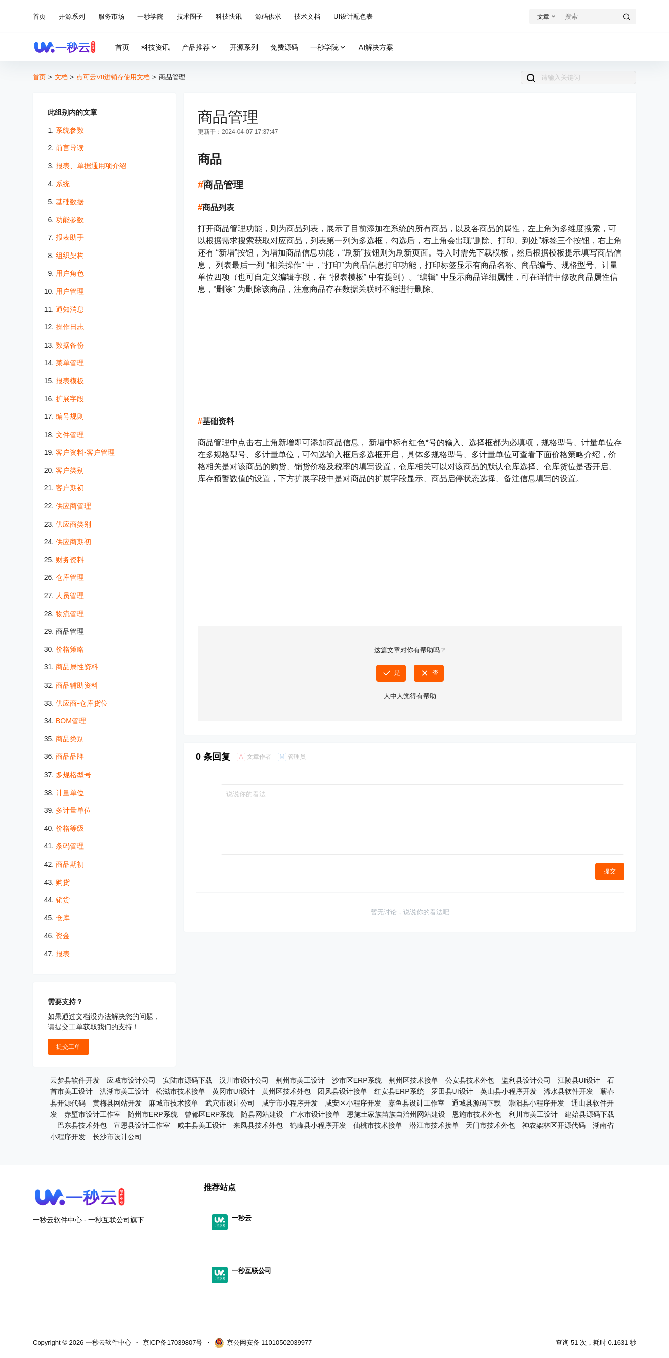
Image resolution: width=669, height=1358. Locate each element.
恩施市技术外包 (476, 1114)
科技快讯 (229, 16)
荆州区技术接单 (413, 1080)
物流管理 (70, 614)
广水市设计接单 (315, 1114)
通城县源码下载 (476, 1103)
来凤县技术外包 (258, 1125)
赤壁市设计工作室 (92, 1114)
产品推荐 (200, 47)
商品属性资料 (77, 667)
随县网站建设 (262, 1114)
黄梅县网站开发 (117, 1103)
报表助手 (70, 237)
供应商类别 (73, 524)
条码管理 (70, 846)
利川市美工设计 (533, 1114)
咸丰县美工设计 (201, 1125)
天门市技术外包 (490, 1125)
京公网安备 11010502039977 (263, 1343)
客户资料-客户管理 (85, 452)
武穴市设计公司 (230, 1103)
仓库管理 (70, 577)
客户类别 (70, 470)
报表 (63, 954)
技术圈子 (190, 16)
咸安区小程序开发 (353, 1103)
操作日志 (70, 327)
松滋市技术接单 (180, 1091)
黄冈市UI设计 (233, 1091)
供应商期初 (73, 542)
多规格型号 (73, 775)
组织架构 (70, 255)
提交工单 (68, 1046)
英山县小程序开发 (508, 1091)
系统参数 (70, 130)
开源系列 (72, 16)
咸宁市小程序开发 (290, 1103)
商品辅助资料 (77, 685)
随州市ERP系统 (153, 1114)
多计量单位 (73, 810)
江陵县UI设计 (579, 1080)
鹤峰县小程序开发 (318, 1125)
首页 (39, 16)
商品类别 (70, 739)
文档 (61, 77)
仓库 (63, 918)
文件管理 (70, 435)
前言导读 (70, 148)
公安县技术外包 (469, 1080)
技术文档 (307, 16)
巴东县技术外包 (82, 1125)
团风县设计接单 (342, 1091)
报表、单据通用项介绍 (91, 166)
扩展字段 (70, 399)
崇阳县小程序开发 (536, 1103)
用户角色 (70, 273)
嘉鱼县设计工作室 (416, 1103)
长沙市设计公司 (117, 1137)
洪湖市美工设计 (124, 1091)
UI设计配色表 (353, 16)
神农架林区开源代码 (554, 1125)
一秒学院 (150, 16)
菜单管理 (70, 363)
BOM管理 (71, 721)
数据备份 (70, 345)
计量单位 (70, 793)
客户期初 (70, 488)
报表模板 (70, 381)
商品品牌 (70, 756)
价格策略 (70, 649)
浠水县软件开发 (568, 1091)
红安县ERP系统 (399, 1091)
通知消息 (70, 309)
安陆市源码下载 (187, 1080)
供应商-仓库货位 (82, 703)
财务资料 (70, 560)
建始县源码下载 (589, 1114)
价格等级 (70, 828)
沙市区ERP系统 (357, 1080)
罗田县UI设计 (452, 1091)
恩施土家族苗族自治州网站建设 (396, 1114)
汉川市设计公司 (244, 1080)
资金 (63, 935)
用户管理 (70, 291)
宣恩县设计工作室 (142, 1125)
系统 (63, 184)
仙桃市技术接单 (377, 1125)
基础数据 (70, 202)
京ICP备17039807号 (173, 1342)
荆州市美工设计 (300, 1080)
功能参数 (70, 220)
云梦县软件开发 (75, 1080)
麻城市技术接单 (173, 1103)
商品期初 (70, 864)
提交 (610, 871)
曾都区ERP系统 (209, 1114)
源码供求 (268, 16)
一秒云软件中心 (107, 1342)
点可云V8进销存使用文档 (113, 77)
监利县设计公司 (526, 1080)
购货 (63, 882)
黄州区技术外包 (286, 1091)
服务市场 (111, 16)
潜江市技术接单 (434, 1125)
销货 (63, 900)
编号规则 (70, 416)
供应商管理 (73, 506)
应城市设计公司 (131, 1080)
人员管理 (70, 595)
